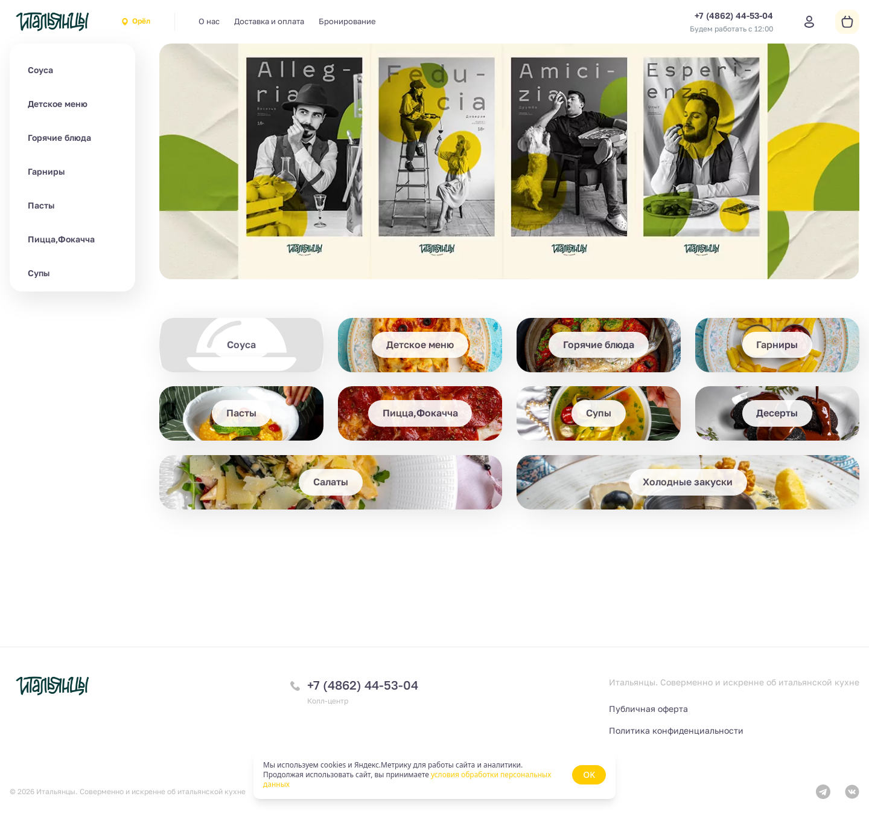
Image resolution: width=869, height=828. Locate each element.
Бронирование (347, 21)
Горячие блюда (59, 137)
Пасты (41, 205)
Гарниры (46, 171)
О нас (209, 21)
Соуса (40, 70)
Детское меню (58, 104)
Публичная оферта (648, 708)
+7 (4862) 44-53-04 (362, 685)
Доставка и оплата (269, 21)
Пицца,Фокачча (61, 239)
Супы (38, 273)
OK (589, 774)
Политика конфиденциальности (676, 730)
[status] (434, 775)
